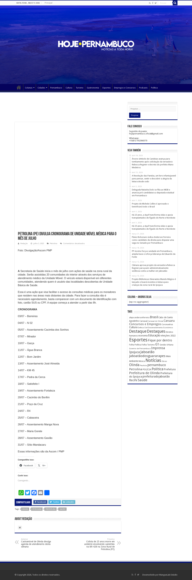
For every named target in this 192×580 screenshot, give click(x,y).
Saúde (62, 509)
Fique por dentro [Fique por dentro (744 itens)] (160, 340)
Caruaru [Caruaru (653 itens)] (169, 320)
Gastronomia (93, 88)
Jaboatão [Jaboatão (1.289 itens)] (147, 352)
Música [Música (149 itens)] (142, 361)
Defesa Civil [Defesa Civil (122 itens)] (143, 327)
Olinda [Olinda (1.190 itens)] (134, 365)
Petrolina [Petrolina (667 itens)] (135, 369)
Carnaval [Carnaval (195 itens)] (143, 321)
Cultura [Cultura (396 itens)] (133, 327)
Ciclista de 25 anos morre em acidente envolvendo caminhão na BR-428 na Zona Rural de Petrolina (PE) (98, 544)
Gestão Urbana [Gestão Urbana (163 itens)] (166, 344)
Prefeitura (50, 509)
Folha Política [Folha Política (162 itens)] (135, 344)
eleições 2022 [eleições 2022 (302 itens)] (168, 335)
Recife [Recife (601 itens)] (133, 380)
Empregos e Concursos (125, 88)
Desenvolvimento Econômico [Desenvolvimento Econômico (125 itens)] (160, 327)
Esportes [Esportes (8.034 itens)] (138, 340)
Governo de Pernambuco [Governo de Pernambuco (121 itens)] (140, 348)
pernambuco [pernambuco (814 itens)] (156, 365)
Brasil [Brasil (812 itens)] (154, 317)
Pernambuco (56, 88)
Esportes (107, 88)
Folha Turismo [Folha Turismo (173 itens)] (148, 344)
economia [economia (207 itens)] (143, 335)
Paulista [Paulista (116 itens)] (143, 365)
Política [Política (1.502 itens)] (157, 369)
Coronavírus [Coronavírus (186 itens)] (167, 324)
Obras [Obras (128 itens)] (164, 361)
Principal (48, 3)
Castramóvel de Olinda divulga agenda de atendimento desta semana (37, 543)
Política (154, 88)
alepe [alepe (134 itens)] (131, 317)
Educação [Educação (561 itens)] (154, 335)
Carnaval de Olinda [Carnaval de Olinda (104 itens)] (155, 321)
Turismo (79, 88)
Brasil (25, 509)
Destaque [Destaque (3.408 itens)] (138, 331)
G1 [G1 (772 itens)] (157, 344)
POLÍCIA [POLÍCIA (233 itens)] (147, 369)
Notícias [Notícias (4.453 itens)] (153, 360)
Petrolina (53, 243)
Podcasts (143, 88)
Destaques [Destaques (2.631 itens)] (156, 331)
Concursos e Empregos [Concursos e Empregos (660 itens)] (145, 324)
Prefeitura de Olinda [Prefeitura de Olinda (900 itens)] (144, 373)
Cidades (41, 88)
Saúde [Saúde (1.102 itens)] (142, 380)
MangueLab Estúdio (168, 575)
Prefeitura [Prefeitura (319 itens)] (170, 369)
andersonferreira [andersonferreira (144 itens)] (141, 317)
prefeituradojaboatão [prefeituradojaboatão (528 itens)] (156, 376)
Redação (24, 243)
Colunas (28, 88)
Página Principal (19, 87)
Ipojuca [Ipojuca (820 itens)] (134, 352)
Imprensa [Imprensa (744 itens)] (158, 348)
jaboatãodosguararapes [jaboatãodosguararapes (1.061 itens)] (147, 356)
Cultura (69, 88)
